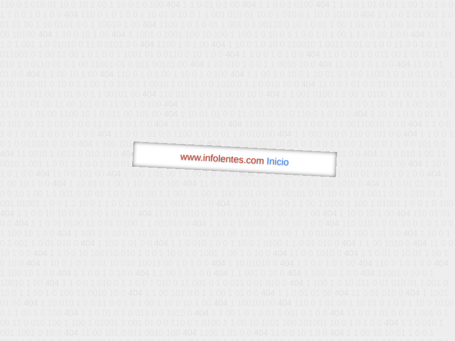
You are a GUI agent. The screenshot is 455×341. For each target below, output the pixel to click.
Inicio (277, 161)
